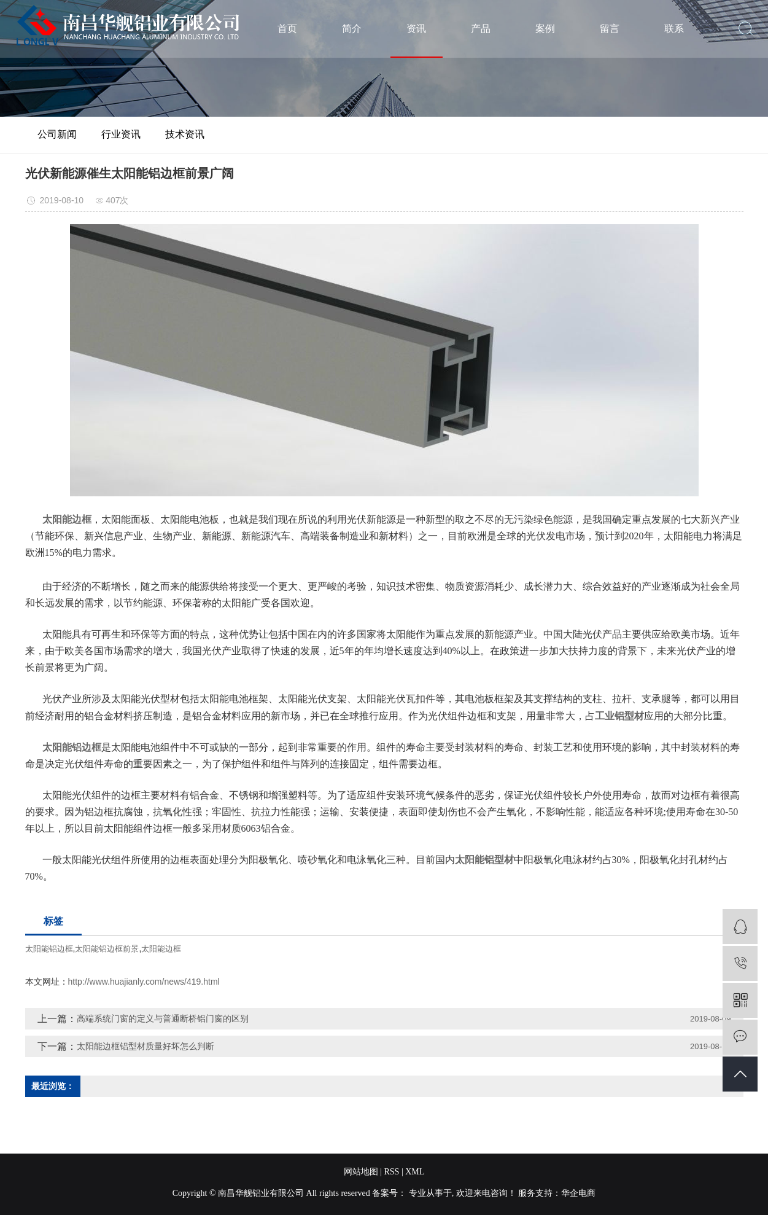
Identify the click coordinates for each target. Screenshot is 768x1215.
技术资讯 (184, 134)
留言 (609, 28)
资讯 (416, 28)
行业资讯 (121, 134)
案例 (545, 28)
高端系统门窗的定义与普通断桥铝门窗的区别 (163, 1018)
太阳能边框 (161, 948)
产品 (481, 28)
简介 (352, 28)
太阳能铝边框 (49, 948)
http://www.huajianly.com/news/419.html (144, 981)
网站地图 (361, 1171)
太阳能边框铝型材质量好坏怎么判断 (145, 1046)
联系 (674, 28)
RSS (391, 1171)
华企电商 (578, 1193)
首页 (287, 28)
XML (414, 1171)
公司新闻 (57, 134)
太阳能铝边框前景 (107, 948)
